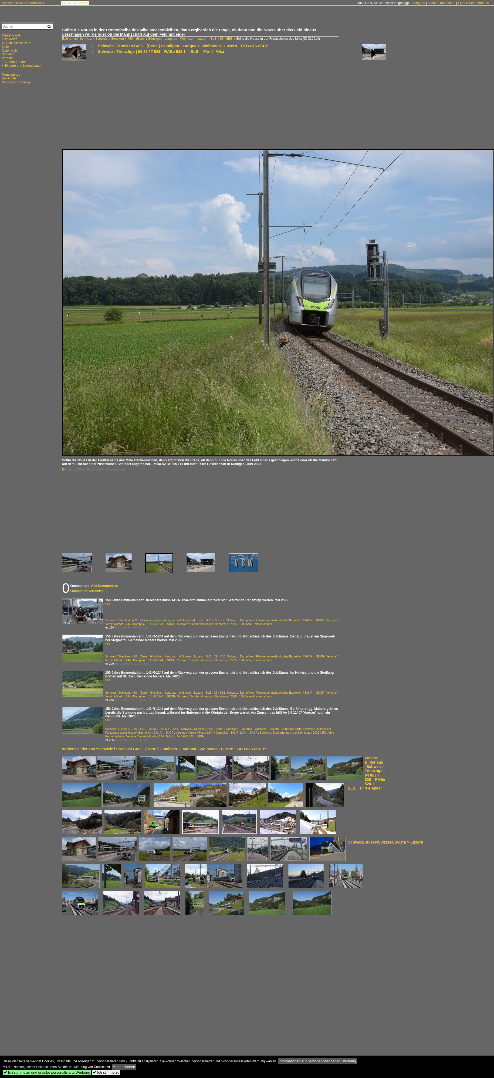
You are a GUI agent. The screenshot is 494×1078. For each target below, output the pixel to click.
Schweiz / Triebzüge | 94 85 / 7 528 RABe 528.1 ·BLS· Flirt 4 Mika (161, 51)
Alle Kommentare (104, 586)
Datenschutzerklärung (16, 82)
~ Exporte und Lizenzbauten (22, 66)
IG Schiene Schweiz (16, 43)
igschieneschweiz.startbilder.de (23, 3)
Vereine (7, 58)
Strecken (117, 39)
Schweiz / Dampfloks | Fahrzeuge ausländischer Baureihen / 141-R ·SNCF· (276, 620)
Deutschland (11, 35)
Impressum (80, 3)
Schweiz (101, 39)
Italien (6, 47)
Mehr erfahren (124, 1067)
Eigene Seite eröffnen (473, 3)
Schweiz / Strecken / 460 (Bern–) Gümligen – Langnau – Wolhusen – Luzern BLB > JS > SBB (183, 46)
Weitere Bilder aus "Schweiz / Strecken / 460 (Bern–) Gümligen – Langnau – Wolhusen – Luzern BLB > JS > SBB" (164, 749)
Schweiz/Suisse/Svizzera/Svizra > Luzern (385, 842)
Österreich (9, 50)
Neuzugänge (11, 74)
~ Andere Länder (14, 62)
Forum (66, 3)
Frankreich (9, 39)
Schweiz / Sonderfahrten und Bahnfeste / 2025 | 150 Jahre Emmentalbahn (224, 624)
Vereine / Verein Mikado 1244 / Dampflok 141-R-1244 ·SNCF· (217, 732)
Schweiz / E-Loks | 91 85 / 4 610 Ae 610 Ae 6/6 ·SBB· (142, 728)
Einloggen (418, 3)
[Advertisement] (194, 101)
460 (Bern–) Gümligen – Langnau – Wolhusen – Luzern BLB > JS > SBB (179, 39)
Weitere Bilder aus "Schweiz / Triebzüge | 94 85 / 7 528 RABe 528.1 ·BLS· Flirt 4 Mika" (366, 773)
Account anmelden (441, 3)
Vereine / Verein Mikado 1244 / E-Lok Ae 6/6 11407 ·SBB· (165, 736)
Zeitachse (9, 78)
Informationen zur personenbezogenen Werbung (317, 1061)
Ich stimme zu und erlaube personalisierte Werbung (47, 1072)
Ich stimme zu (106, 1072)
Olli (64, 469)
